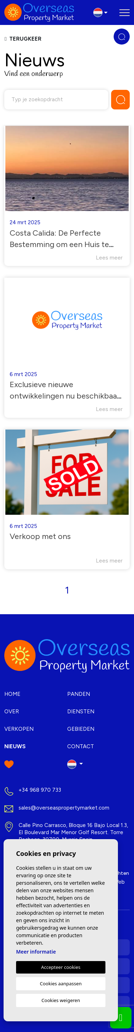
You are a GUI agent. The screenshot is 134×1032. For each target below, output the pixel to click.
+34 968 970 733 (40, 790)
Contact (80, 746)
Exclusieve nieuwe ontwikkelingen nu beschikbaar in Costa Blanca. (65, 396)
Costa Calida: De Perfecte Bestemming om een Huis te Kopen (59, 244)
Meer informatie (36, 951)
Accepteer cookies (60, 967)
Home (12, 694)
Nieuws (15, 746)
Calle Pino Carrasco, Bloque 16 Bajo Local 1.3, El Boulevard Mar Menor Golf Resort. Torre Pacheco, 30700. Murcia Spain (73, 832)
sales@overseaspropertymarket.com (64, 808)
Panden (78, 694)
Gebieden (80, 729)
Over (11, 711)
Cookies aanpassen (61, 983)
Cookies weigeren (60, 1000)
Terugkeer (23, 39)
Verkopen (19, 729)
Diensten (80, 711)
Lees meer (109, 257)
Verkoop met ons (40, 536)
